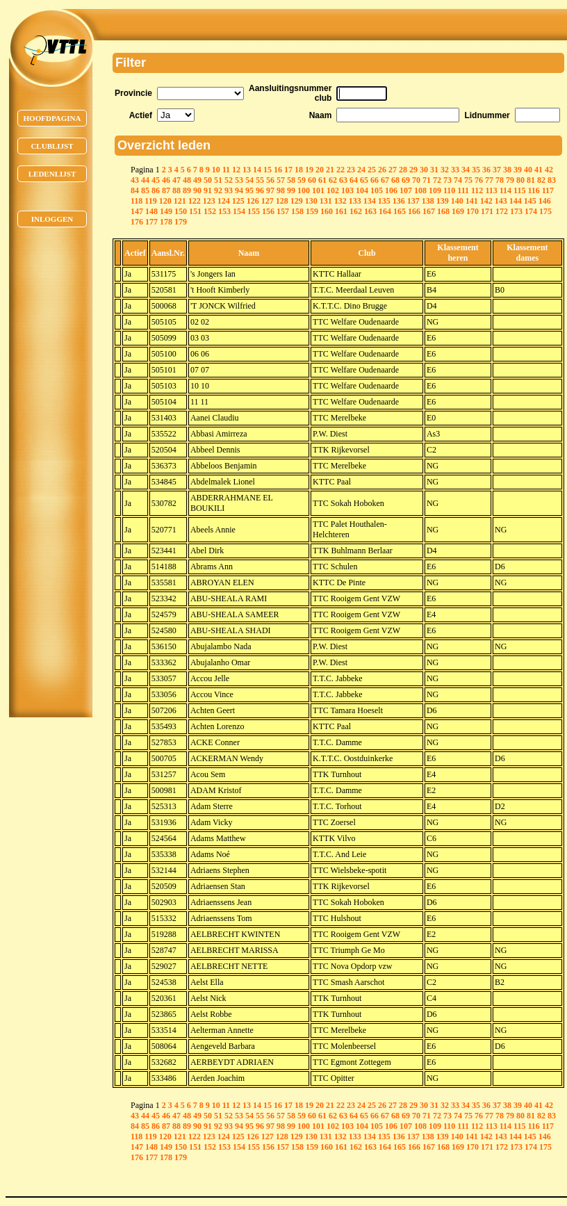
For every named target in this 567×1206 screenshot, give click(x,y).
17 (288, 169)
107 (406, 190)
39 (517, 169)
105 (376, 190)
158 (297, 211)
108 (420, 190)
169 (458, 211)
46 (166, 180)
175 (545, 211)
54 (249, 180)
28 (403, 169)
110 (449, 190)
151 (195, 211)
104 (362, 190)
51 (218, 180)
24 (361, 169)
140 (457, 201)
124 (223, 201)
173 (516, 211)
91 (208, 190)
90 (197, 190)
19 (309, 169)
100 (303, 190)
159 (312, 211)
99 (291, 190)
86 (155, 190)
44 (145, 180)
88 (176, 190)
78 (499, 180)
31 (434, 169)
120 (165, 201)
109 (435, 190)
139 (442, 201)
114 (505, 190)
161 (341, 211)
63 (343, 180)
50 (208, 180)
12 (236, 169)
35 (476, 169)
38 (507, 169)
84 (135, 190)
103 (347, 190)
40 (528, 169)
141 (472, 201)
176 (137, 222)
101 (318, 190)
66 (374, 180)
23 (351, 169)
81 (531, 180)
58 (291, 180)
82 (541, 180)
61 (322, 180)
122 (194, 201)
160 (326, 211)
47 (176, 180)
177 (151, 222)
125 (238, 201)
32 (445, 169)
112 (477, 190)
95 (249, 190)
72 (437, 180)
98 (281, 190)
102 (333, 190)
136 (399, 201)
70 (416, 180)
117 (548, 190)
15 (267, 169)
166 (414, 211)
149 (166, 211)
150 (180, 211)
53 (239, 180)
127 (267, 201)
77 (489, 180)
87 (166, 190)
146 (545, 201)
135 (384, 201)
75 (468, 180)
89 (187, 190)
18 (299, 169)
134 (369, 201)
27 (392, 169)
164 (385, 211)
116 (533, 190)
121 (180, 201)
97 (270, 190)
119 (150, 201)
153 (224, 211)
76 (479, 180)
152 (210, 211)
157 (283, 211)
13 (247, 169)
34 (465, 169)
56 (270, 180)
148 (151, 211)
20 (319, 169)
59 (301, 180)
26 (382, 169)
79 (510, 180)
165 (399, 211)
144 (515, 201)
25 (372, 169)
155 (253, 211)
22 (340, 169)
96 (260, 190)
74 (458, 180)
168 (443, 211)
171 (487, 211)
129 (296, 201)
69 (406, 180)
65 (364, 180)
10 (216, 169)
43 (135, 180)
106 (391, 190)
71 (426, 180)
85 (145, 190)
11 (226, 169)
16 (278, 169)
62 (333, 180)
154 (239, 211)
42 (549, 169)
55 (260, 180)
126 (253, 201)
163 (370, 211)
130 (311, 201)
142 (486, 201)
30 (424, 169)
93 (228, 190)
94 (239, 190)
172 (501, 211)
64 (354, 180)
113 (491, 190)
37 (497, 169)
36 (486, 169)
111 (463, 190)
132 (340, 201)
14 (257, 169)
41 (538, 169)
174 (531, 211)
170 (472, 211)
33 (455, 169)
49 (197, 180)
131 (326, 201)
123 (209, 201)
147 (137, 211)
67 (385, 180)
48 (187, 180)
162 (356, 211)
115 (519, 190)
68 (395, 180)
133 (355, 201)
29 (413, 169)
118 (136, 201)
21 (330, 169)
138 (428, 201)
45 (155, 180)
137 (413, 201)
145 (530, 201)
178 (166, 222)
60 (312, 180)
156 (268, 211)
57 (281, 180)
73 (447, 180)
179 (180, 222)
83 (552, 180)
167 (428, 211)
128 (282, 201)
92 (218, 190)
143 (501, 201)
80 (520, 180)
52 (228, 180)
